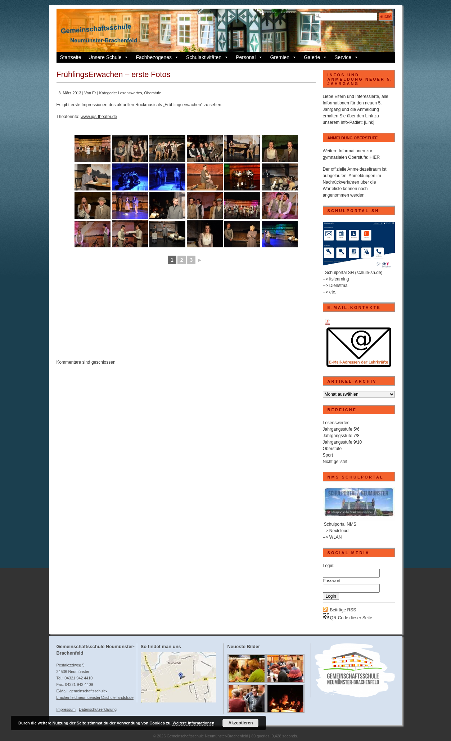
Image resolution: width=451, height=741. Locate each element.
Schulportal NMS (340, 524)
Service (346, 57)
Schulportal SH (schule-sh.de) (353, 272)
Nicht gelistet (335, 461)
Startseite (70, 57)
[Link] (369, 122)
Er (94, 93)
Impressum (66, 709)
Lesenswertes (130, 93)
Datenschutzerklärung (98, 709)
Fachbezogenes (157, 57)
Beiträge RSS (343, 609)
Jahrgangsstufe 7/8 (341, 435)
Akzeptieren (240, 723)
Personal (249, 57)
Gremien (283, 57)
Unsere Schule (109, 57)
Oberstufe (152, 93)
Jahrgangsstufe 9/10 (342, 442)
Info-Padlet (351, 122)
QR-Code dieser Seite (348, 617)
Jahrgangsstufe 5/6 (341, 429)
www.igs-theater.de (99, 116)
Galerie (315, 57)
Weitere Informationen (193, 723)
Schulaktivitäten (207, 57)
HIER (375, 157)
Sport (328, 455)
